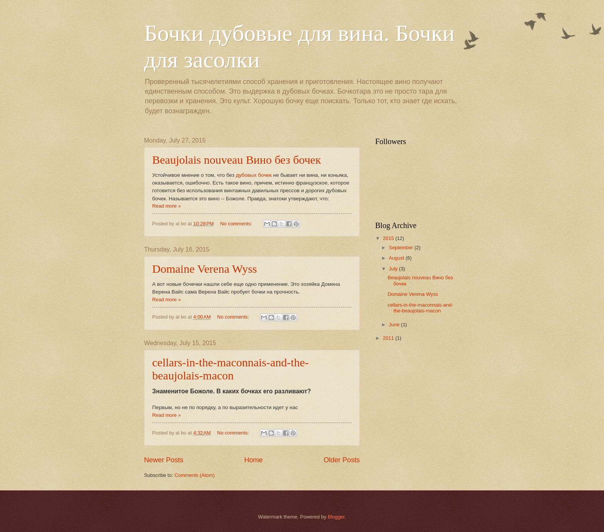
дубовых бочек (254, 175)
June (395, 324)
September (401, 247)
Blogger (336, 517)
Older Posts (342, 460)
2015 (389, 238)
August (397, 258)
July (394, 269)
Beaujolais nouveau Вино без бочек (236, 159)
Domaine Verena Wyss (204, 268)
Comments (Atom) (194, 475)
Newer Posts (163, 460)
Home (253, 460)
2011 (389, 338)
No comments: (236, 224)
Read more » (166, 206)
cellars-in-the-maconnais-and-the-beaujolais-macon (230, 369)
